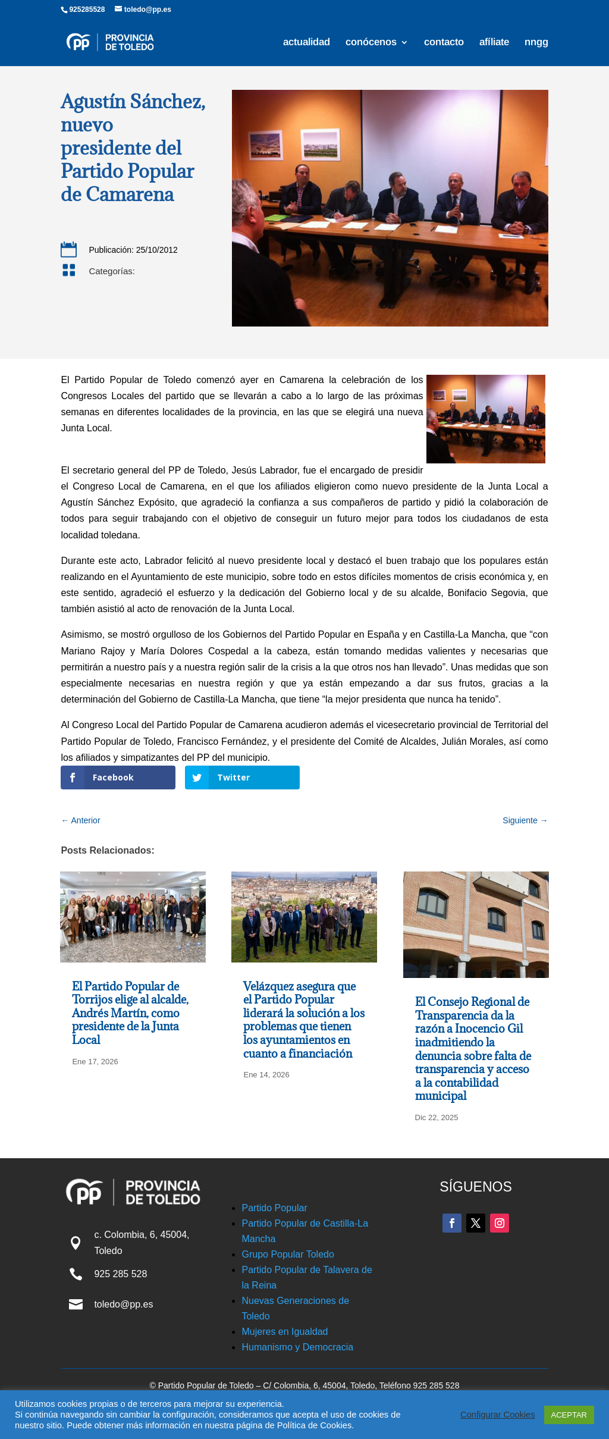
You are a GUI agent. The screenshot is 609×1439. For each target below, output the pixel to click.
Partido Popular (274, 1208)
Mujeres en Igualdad (284, 1332)
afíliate (494, 43)
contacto (444, 43)
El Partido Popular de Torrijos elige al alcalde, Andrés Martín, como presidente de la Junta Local (130, 1013)
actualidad (306, 43)
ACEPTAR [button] (569, 1414)
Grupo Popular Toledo (287, 1254)
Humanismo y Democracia (297, 1347)
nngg (536, 43)
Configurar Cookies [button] (497, 1414)
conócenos (371, 43)
